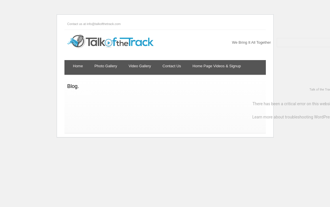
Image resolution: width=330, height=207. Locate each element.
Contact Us (172, 66)
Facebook (297, 24)
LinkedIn (309, 24)
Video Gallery (140, 66)
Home (78, 66)
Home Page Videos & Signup (216, 66)
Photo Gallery (105, 66)
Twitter (286, 24)
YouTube (320, 24)
